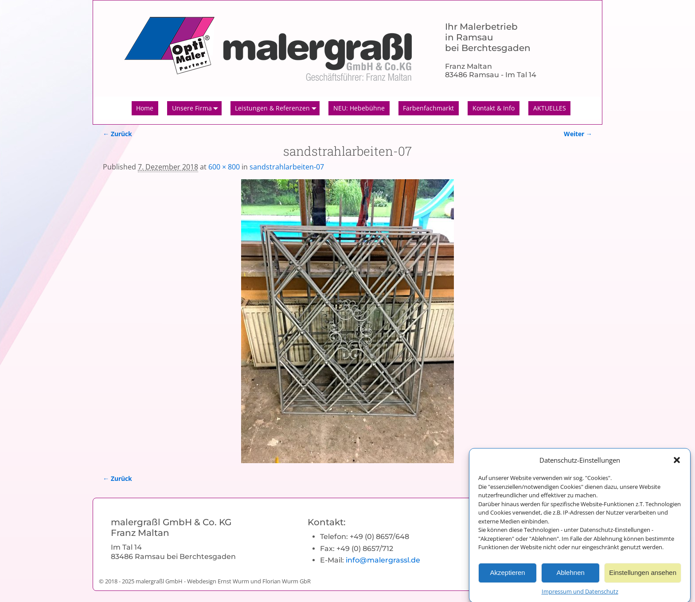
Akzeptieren (507, 579)
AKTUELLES (549, 108)
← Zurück (117, 134)
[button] (676, 466)
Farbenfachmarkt (428, 108)
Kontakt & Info (493, 108)
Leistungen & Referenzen (277, 108)
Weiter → (578, 134)
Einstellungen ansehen (642, 579)
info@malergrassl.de (383, 560)
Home (144, 108)
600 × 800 (224, 167)
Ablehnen (570, 579)
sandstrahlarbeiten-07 (287, 167)
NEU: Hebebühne (359, 108)
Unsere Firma (197, 108)
